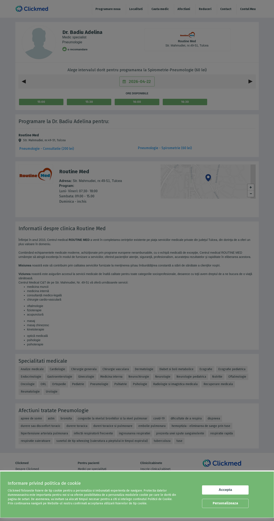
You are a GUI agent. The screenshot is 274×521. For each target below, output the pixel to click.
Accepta (225, 490)
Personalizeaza (225, 503)
